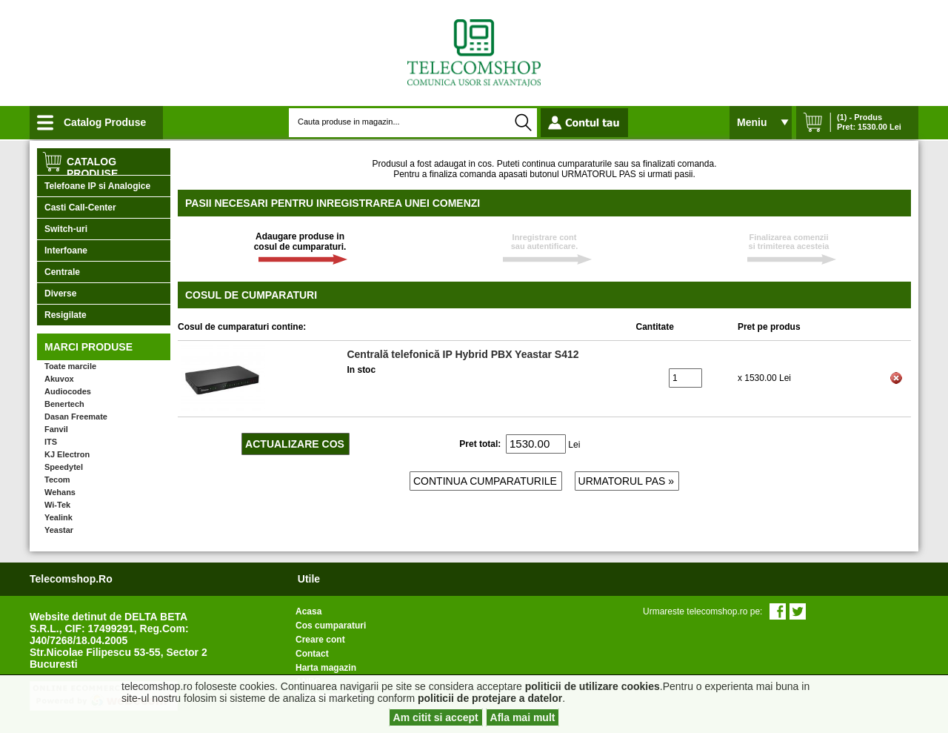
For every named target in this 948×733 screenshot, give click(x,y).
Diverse (60, 293)
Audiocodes (67, 391)
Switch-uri (65, 229)
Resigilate (65, 315)
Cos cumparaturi (331, 625)
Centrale (62, 272)
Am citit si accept (435, 717)
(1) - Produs (859, 117)
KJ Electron (67, 454)
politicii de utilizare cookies (592, 686)
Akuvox (59, 378)
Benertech (64, 403)
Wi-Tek (57, 504)
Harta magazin (326, 668)
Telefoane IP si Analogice (97, 186)
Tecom (57, 479)
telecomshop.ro (71, 579)
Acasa (308, 611)
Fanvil (56, 429)
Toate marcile (70, 366)
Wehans (60, 492)
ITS (50, 441)
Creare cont (320, 639)
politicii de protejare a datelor (490, 698)
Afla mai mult (522, 717)
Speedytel (63, 466)
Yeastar (58, 529)
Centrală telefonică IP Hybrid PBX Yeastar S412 (462, 354)
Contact (312, 654)
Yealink (58, 517)
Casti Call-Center (80, 207)
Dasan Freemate (75, 416)
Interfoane (65, 250)
